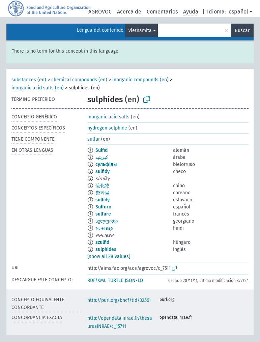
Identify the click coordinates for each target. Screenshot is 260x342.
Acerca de (129, 11)
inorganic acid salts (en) (37, 88)
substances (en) (28, 80)
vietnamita (140, 30)
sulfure (103, 214)
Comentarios (162, 11)
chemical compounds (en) (79, 80)
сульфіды (106, 164)
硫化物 (102, 186)
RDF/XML (96, 280)
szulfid (102, 242)
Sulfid (101, 150)
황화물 (102, 193)
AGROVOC (100, 11)
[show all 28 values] (109, 256)
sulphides (105, 249)
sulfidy (102, 171)
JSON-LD (134, 280)
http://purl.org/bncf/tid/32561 (119, 300)
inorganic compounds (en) (140, 80)
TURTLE (115, 280)
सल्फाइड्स (104, 228)
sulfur (93, 139)
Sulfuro (103, 207)
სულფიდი (106, 221)
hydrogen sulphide (107, 128)
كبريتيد (101, 157)
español (238, 11)
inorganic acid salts (108, 117)
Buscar (242, 30)
